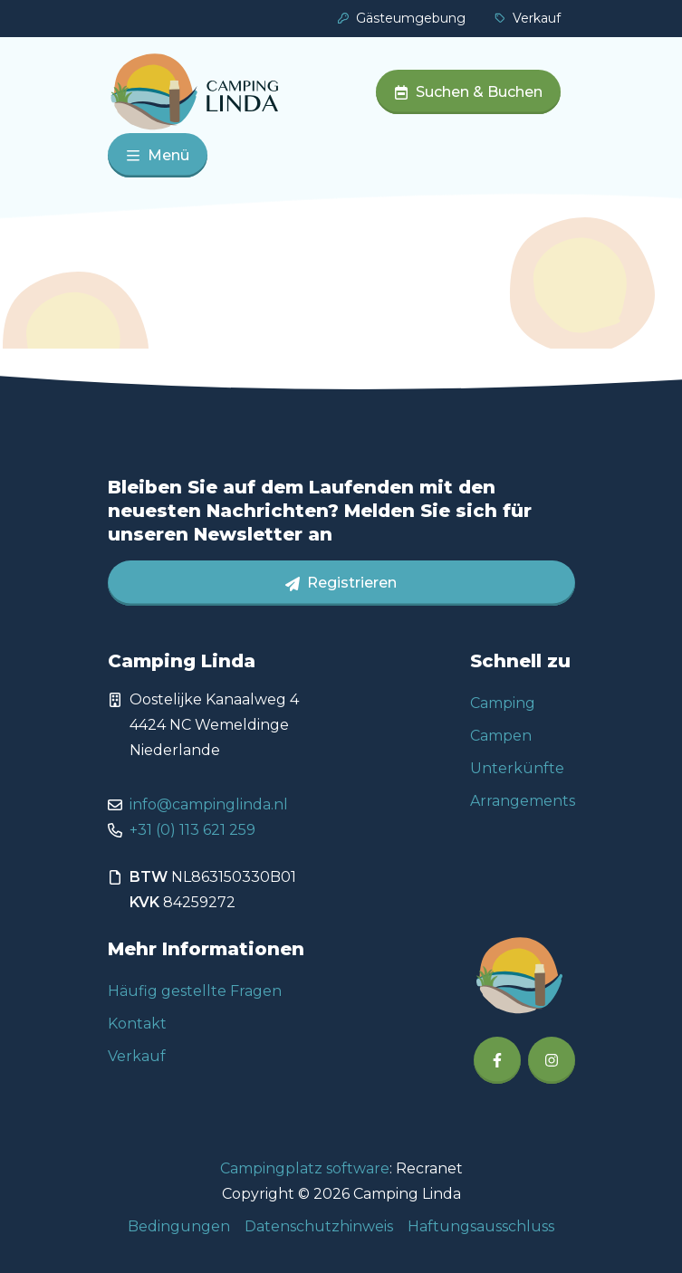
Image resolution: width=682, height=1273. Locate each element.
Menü (157, 155)
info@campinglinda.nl (209, 804)
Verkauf (528, 18)
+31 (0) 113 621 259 (192, 829)
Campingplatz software (304, 1168)
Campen (501, 735)
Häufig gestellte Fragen (195, 991)
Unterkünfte (517, 768)
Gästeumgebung (402, 18)
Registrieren (341, 582)
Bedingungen (179, 1226)
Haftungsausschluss (481, 1226)
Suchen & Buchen (468, 91)
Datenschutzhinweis (319, 1226)
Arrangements (522, 800)
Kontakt (137, 1023)
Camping (502, 703)
